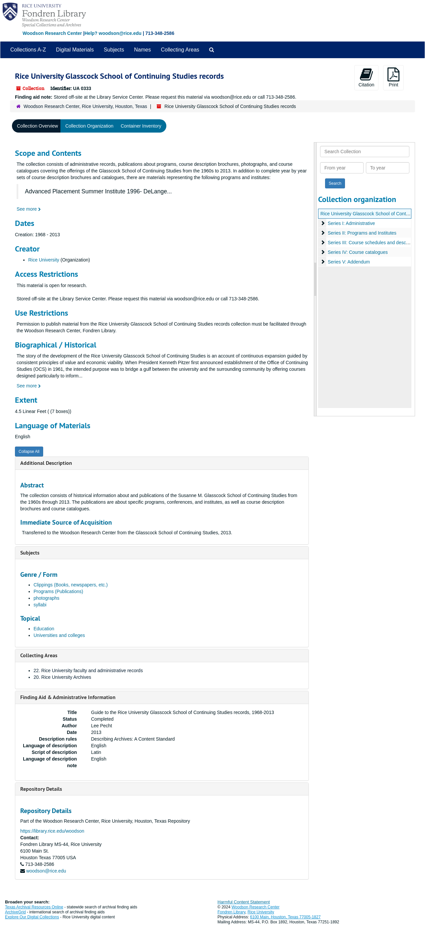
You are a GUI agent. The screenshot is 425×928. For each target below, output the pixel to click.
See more (29, 209)
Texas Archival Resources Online (34, 907)
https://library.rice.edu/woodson (52, 831)
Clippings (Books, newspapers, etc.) (71, 584)
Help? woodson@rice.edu (112, 33)
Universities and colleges (59, 635)
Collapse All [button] (29, 451)
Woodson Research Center (52, 33)
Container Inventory (141, 126)
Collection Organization (89, 126)
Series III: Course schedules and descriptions (374, 242)
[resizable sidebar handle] (315, 279)
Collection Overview (37, 126)
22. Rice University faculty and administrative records (88, 670)
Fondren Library (231, 912)
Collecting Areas (180, 49)
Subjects (114, 49)
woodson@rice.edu (46, 871)
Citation (366, 77)
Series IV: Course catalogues (358, 252)
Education (44, 628)
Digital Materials (75, 49)
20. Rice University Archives (62, 677)
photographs (46, 598)
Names (142, 49)
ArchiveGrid (15, 912)
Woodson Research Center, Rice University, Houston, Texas (85, 106)
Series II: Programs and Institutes (362, 233)
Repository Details (41, 788)
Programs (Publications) (58, 591)
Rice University (43, 259)
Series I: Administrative (351, 223)
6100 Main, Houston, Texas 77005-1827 (285, 917)
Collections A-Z (28, 49)
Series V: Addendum (349, 261)
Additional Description (46, 463)
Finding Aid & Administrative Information (68, 697)
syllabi (40, 604)
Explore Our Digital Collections (32, 917)
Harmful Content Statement (243, 901)
